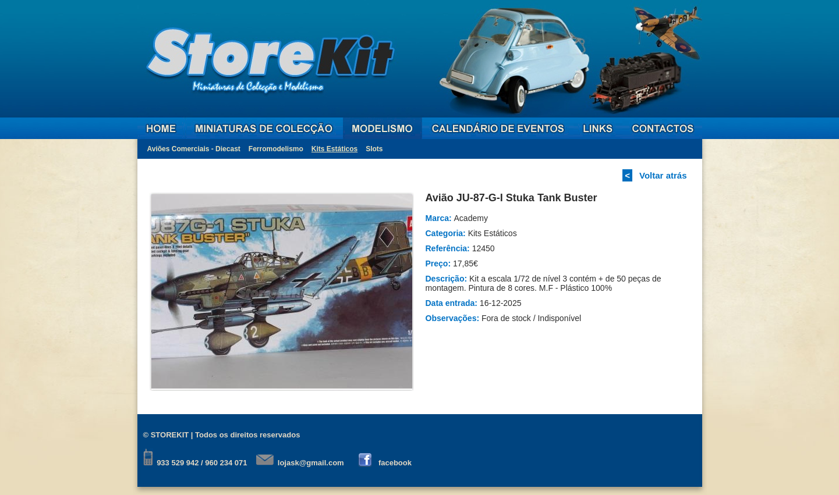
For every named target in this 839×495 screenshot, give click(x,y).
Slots (374, 149)
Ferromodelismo (276, 149)
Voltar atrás (662, 175)
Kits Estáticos (334, 149)
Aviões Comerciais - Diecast (193, 149)
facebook (395, 462)
